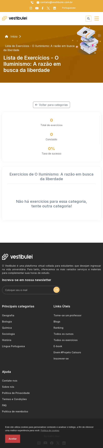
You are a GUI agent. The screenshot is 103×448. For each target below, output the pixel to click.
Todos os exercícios (66, 340)
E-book (58, 346)
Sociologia (8, 333)
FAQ (4, 405)
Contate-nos (9, 380)
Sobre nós (8, 386)
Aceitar (13, 438)
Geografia (8, 315)
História (6, 340)
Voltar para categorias (51, 105)
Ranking (58, 327)
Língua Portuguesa (13, 346)
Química (7, 327)
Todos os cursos (63, 333)
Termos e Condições (14, 399)
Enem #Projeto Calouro (67, 352)
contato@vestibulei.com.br (54, 2)
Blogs (57, 321)
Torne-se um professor (67, 315)
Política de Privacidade (16, 392)
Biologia (7, 321)
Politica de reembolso (15, 411)
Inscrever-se (61, 358)
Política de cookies (50, 430)
